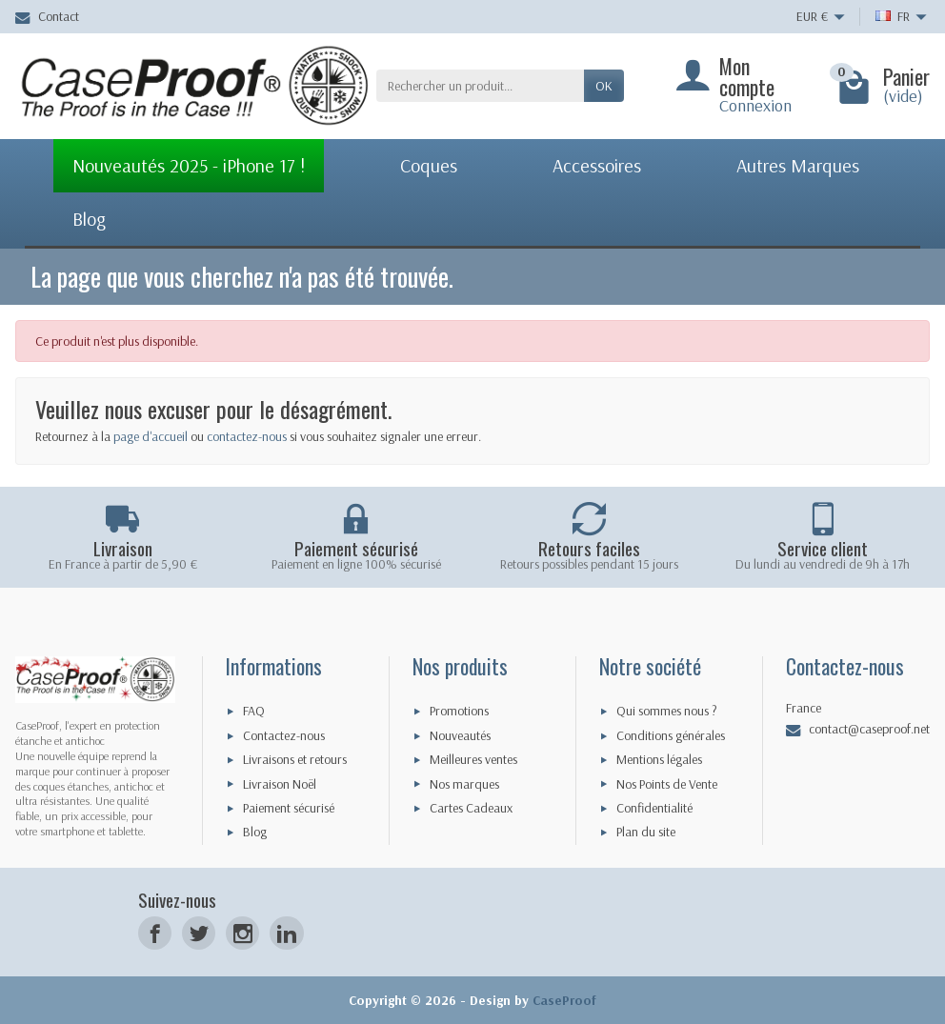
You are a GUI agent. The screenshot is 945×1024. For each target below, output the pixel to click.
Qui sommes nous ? (666, 710)
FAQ (254, 710)
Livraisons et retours (295, 759)
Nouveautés (460, 735)
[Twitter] (198, 933)
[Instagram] (242, 933)
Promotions (459, 710)
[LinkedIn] (286, 933)
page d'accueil (150, 436)
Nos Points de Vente (666, 784)
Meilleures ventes (473, 759)
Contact (47, 16)
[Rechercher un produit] (480, 86)
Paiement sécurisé (288, 807)
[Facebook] (154, 933)
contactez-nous (247, 436)
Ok (604, 85)
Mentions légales (659, 759)
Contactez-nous (284, 735)
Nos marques (464, 784)
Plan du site (645, 831)
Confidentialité (654, 807)
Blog (255, 831)
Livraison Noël (279, 784)
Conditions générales (670, 735)
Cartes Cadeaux (471, 807)
